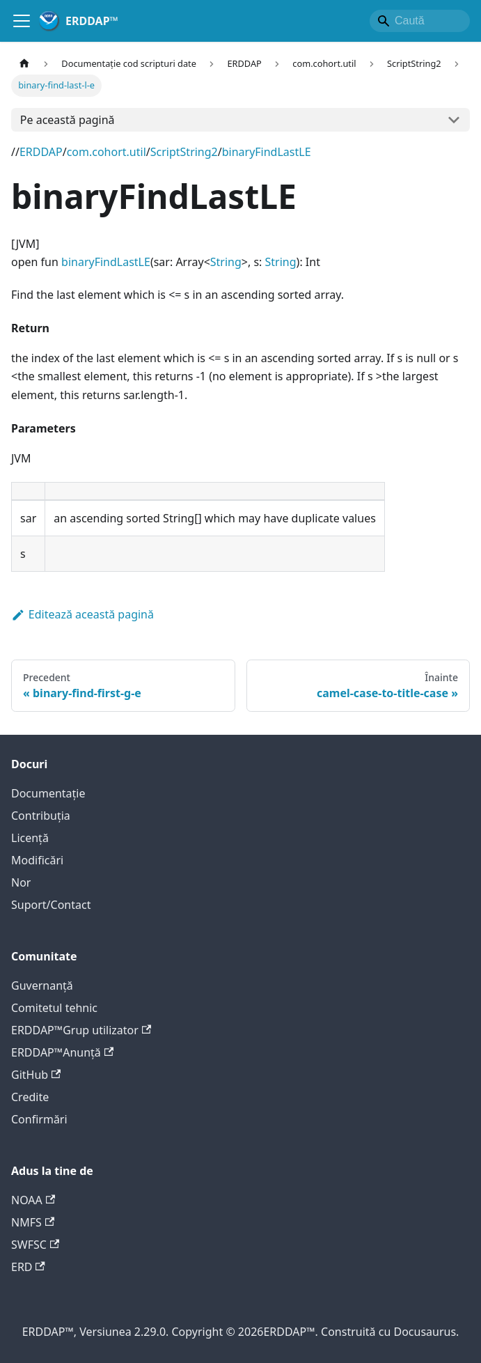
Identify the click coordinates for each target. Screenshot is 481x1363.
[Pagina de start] (24, 64)
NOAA (33, 1200)
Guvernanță (42, 985)
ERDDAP (41, 151)
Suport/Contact (50, 904)
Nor (21, 882)
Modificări (37, 860)
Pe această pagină (67, 119)
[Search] (420, 21)
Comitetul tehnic (54, 1007)
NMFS (32, 1222)
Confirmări (39, 1119)
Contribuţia (40, 815)
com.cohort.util (106, 151)
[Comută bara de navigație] (21, 20)
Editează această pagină (82, 614)
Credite (30, 1097)
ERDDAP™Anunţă (62, 1052)
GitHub (36, 1074)
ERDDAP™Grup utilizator (81, 1030)
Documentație (48, 793)
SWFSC (35, 1244)
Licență (30, 838)
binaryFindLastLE (266, 151)
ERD (28, 1267)
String (226, 262)
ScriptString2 (184, 151)
